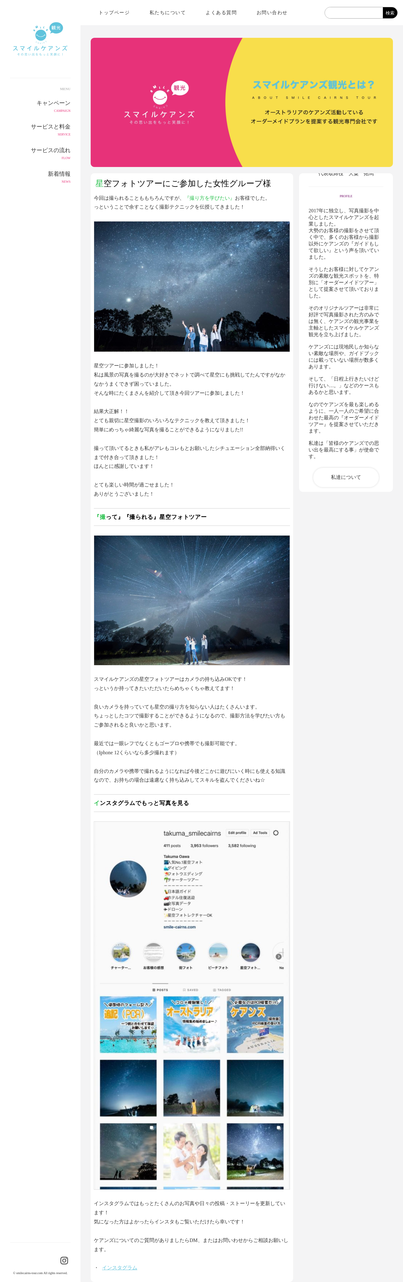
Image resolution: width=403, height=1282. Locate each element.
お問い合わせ (272, 12)
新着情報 (40, 178)
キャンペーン (40, 107)
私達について (346, 477)
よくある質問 (221, 12)
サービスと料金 (40, 131)
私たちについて (168, 12)
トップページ (114, 12)
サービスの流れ (40, 154)
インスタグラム (119, 1267)
